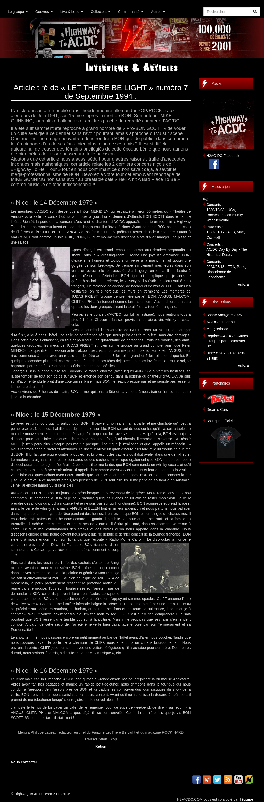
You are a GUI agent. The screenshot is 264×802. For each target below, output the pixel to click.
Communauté (130, 12)
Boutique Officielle (221, 421)
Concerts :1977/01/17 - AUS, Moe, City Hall (226, 232)
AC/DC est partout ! (222, 322)
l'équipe (246, 799)
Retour (100, 746)
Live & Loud (71, 12)
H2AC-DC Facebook (223, 156)
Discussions (221, 302)
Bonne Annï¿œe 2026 (224, 315)
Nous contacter (24, 762)
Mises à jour (221, 187)
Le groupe (18, 12)
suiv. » (243, 285)
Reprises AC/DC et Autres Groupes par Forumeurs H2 (227, 341)
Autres (158, 12)
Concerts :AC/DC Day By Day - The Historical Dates (227, 249)
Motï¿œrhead (217, 329)
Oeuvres (44, 12)
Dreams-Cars (217, 409)
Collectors (100, 12)
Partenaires (221, 383)
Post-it (217, 83)
